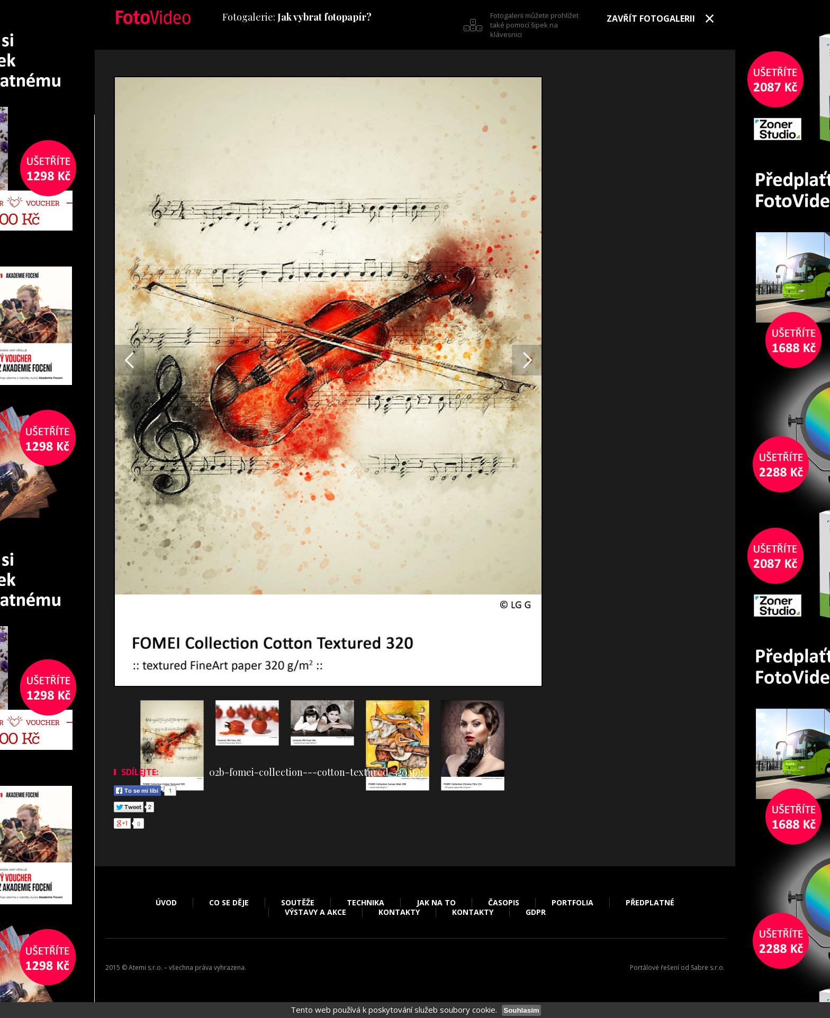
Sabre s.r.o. (708, 967)
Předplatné (650, 902)
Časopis (503, 902)
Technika (365, 902)
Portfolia (572, 902)
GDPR (536, 912)
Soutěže (297, 902)
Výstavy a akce (315, 912)
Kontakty (399, 912)
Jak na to (436, 902)
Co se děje (229, 902)
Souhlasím (521, 1010)
